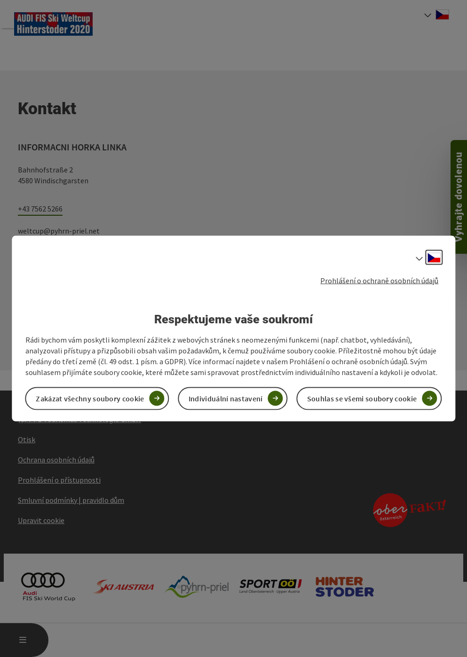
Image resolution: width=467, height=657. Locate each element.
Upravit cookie (41, 520)
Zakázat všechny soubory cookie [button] (90, 398)
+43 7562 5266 (40, 208)
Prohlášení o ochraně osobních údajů (379, 280)
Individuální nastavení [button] (226, 398)
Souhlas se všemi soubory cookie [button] (362, 398)
